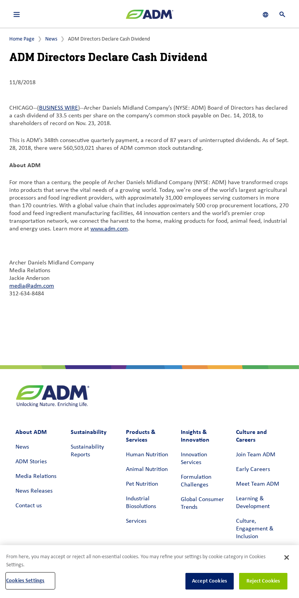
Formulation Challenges (196, 481)
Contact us (28, 506)
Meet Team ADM (257, 484)
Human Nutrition (147, 455)
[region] (149, 571)
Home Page (21, 39)
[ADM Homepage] (149, 17)
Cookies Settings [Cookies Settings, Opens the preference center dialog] (25, 580)
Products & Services (140, 435)
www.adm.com (109, 229)
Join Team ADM (255, 455)
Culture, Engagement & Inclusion (255, 529)
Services (136, 521)
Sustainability (89, 431)
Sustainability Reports (87, 451)
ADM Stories (31, 462)
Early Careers (253, 469)
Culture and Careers (251, 435)
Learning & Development (253, 503)
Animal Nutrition (147, 469)
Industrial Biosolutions (141, 503)
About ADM (31, 431)
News (51, 39)
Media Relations (35, 476)
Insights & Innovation (195, 435)
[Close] (286, 557)
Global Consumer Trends (202, 503)
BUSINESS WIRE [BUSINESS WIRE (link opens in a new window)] (58, 108)
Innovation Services (194, 459)
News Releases (34, 491)
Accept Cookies (209, 581)
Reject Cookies (263, 581)
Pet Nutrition (142, 484)
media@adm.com (31, 286)
